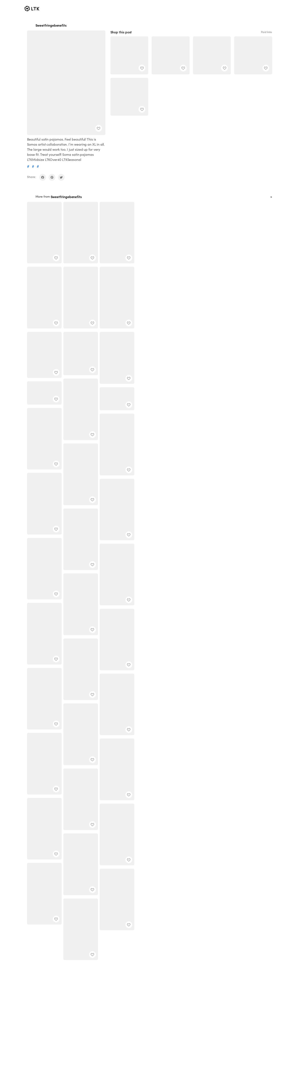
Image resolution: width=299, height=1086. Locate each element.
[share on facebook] (42, 177)
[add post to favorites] (98, 128)
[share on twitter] (61, 177)
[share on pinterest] (52, 177)
